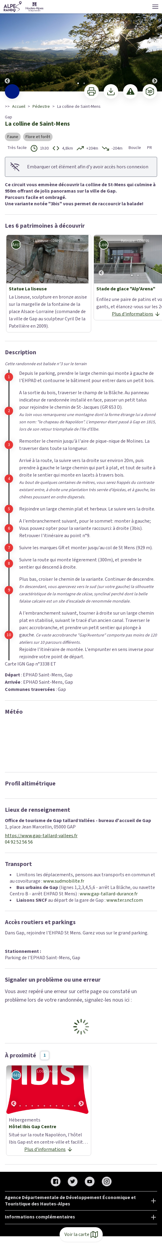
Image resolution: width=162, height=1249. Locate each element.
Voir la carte (81, 1234)
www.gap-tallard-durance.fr (109, 893)
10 (69, 1106)
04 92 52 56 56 (19, 842)
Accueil (18, 107)
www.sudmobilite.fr (63, 881)
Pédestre (41, 107)
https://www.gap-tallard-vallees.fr (41, 836)
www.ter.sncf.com (124, 900)
